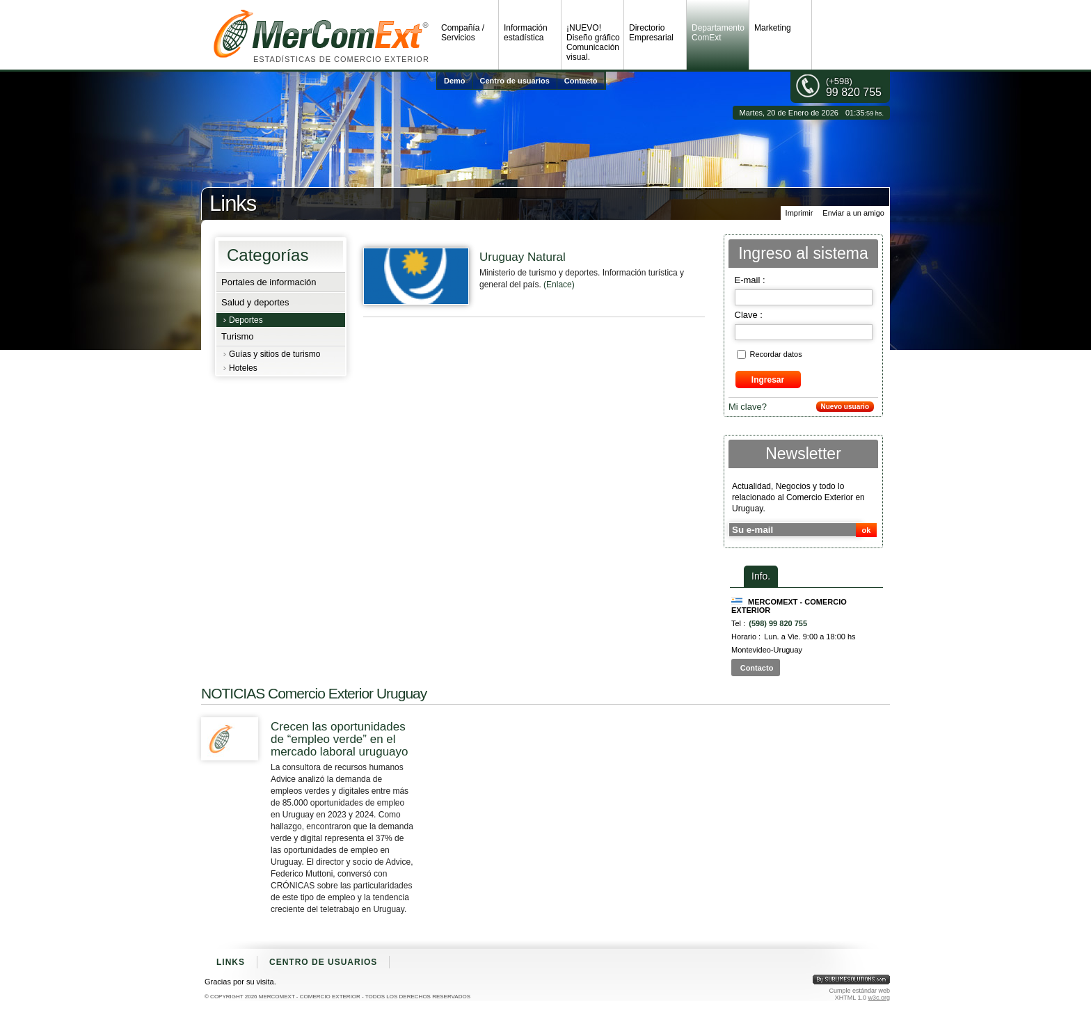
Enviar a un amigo (853, 213)
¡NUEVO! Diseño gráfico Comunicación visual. (593, 42)
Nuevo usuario (845, 406)
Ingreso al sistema (803, 253)
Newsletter (803, 454)
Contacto (581, 81)
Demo (454, 81)
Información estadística (526, 32)
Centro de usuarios (515, 81)
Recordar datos (776, 354)
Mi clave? (747, 406)
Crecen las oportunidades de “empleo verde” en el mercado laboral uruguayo (339, 739)
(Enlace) (559, 284)
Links (230, 962)
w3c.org (879, 997)
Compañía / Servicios (462, 32)
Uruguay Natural (522, 257)
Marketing (772, 28)
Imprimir (799, 213)
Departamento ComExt (718, 32)
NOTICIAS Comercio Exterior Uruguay (314, 693)
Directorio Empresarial (651, 32)
